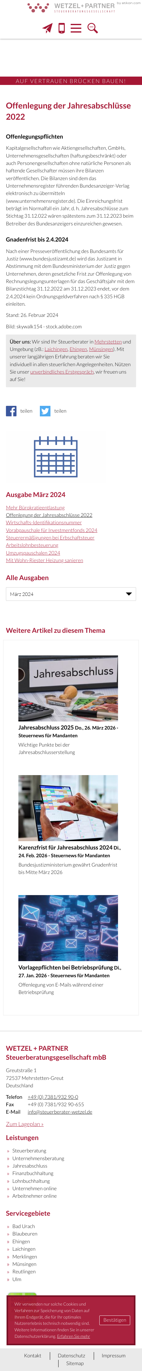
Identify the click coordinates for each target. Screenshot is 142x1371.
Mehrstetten (108, 342)
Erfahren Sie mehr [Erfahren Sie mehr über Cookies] (73, 1336)
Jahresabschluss (29, 1166)
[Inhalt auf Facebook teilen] (21, 411)
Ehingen (78, 349)
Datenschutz (71, 1356)
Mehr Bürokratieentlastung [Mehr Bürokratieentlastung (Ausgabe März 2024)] (35, 508)
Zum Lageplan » (25, 1123)
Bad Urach (23, 1226)
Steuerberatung (29, 1151)
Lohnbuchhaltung (31, 1181)
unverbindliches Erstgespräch (61, 372)
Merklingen (24, 1257)
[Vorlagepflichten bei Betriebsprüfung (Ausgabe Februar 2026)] (71, 947)
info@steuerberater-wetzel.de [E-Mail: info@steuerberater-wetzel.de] (60, 1112)
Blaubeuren (24, 1234)
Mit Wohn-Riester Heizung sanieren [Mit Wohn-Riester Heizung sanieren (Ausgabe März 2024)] (44, 560)
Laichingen (56, 349)
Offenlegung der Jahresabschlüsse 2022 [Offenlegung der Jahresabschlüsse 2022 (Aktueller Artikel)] (49, 515)
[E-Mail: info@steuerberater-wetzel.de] (47, 28)
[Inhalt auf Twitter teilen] (55, 411)
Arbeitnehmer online (34, 1196)
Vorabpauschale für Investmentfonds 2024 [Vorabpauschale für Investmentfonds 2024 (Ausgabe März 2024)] (51, 530)
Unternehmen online (34, 1188)
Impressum (113, 1356)
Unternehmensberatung (38, 1158)
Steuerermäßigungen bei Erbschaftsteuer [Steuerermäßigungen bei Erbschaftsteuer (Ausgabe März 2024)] (50, 538)
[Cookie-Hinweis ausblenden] (114, 1320)
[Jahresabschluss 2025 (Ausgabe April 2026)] (71, 707)
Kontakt (32, 1356)
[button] (61, 28)
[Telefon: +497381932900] (53, 1097)
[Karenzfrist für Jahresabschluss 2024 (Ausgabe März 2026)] (71, 827)
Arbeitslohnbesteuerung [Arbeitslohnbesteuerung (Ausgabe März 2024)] (32, 545)
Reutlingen (24, 1272)
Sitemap (75, 1363)
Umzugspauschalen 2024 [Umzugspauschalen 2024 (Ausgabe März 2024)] (33, 553)
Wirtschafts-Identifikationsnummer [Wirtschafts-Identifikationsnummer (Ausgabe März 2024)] (44, 523)
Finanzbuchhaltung (33, 1173)
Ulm (16, 1279)
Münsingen (101, 349)
